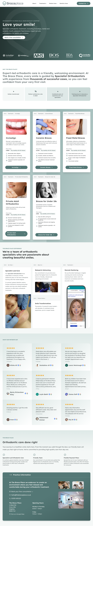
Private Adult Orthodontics (21, 176)
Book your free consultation (22, 491)
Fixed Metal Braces (79, 113)
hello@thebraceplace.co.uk (21, 495)
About (34, 3)
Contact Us (83, 3)
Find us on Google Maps (16, 514)
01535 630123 (16, 498)
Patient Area (53, 3)
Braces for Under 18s (50, 176)
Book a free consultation (14, 37)
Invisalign (17, 113)
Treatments (43, 3)
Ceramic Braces (49, 113)
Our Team (10, 265)
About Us (40, 265)
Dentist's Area (64, 3)
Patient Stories (41, 298)
